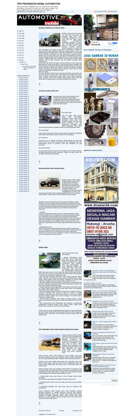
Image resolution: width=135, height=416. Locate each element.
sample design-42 (24, 164)
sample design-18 (24, 113)
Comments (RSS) (102, 11)
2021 (20, 55)
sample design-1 (23, 77)
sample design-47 (24, 174)
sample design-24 (24, 126)
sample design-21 (24, 119)
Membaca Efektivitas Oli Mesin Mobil (51, 28)
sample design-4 (23, 84)
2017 (20, 48)
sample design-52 (24, 185)
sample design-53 (24, 187)
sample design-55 (24, 191)
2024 (20, 60)
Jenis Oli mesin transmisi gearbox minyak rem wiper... (29, 68)
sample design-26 (24, 130)
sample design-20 (24, 117)
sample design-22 (24, 121)
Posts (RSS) (113, 11)
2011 (20, 36)
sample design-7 (23, 90)
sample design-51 (24, 182)
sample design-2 (23, 79)
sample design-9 (23, 94)
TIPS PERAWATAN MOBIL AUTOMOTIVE (38, 3)
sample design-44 (24, 168)
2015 (20, 43)
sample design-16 (24, 109)
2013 (20, 40)
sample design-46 (24, 172)
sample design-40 (24, 159)
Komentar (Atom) (50, 414)
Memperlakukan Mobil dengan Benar (51, 168)
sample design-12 (24, 100)
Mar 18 (24, 64)
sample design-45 (24, 170)
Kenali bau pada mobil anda (48, 91)
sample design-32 (24, 143)
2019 (20, 50)
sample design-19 (24, 115)
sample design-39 (24, 157)
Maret (22, 62)
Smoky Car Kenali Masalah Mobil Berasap (104, 291)
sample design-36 (24, 151)
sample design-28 (24, 134)
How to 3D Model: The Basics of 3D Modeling (97, 50)
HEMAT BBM (43, 247)
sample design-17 (24, 111)
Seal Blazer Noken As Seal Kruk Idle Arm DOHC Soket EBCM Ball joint (104, 365)
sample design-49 (24, 178)
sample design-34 (24, 147)
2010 (20, 33)
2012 (20, 38)
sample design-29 (24, 136)
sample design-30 (24, 138)
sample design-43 (24, 166)
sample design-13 (24, 103)
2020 (20, 53)
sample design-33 (24, 145)
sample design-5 (23, 86)
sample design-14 (24, 105)
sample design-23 (24, 124)
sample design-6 (23, 88)
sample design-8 (23, 92)
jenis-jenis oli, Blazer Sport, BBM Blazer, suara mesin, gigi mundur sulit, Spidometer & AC (104, 272)
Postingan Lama (77, 410)
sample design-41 (24, 161)
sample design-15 (24, 107)
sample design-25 (24, 128)
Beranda (61, 410)
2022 (20, 57)
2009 (20, 31)
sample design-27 (24, 132)
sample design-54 (24, 189)
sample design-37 (24, 153)
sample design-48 (24, 176)
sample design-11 (24, 98)
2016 (20, 45)
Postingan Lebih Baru (45, 410)
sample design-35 (24, 149)
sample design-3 (23, 81)
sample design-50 (24, 180)
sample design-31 (24, 140)
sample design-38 (24, 155)
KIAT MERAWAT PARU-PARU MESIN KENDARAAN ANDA (59, 329)
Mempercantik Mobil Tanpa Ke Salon (102, 311)
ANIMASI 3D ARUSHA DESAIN (93, 150)
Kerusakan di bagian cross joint (92, 283)
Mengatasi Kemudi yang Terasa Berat (103, 301)
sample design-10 (24, 96)
